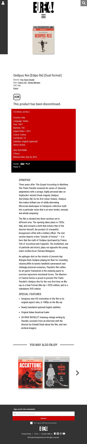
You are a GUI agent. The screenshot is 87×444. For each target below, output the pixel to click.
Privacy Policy (26, 434)
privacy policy (51, 423)
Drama (15, 88)
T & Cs (36, 434)
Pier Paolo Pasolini (27, 80)
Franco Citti (22, 83)
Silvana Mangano (34, 83)
